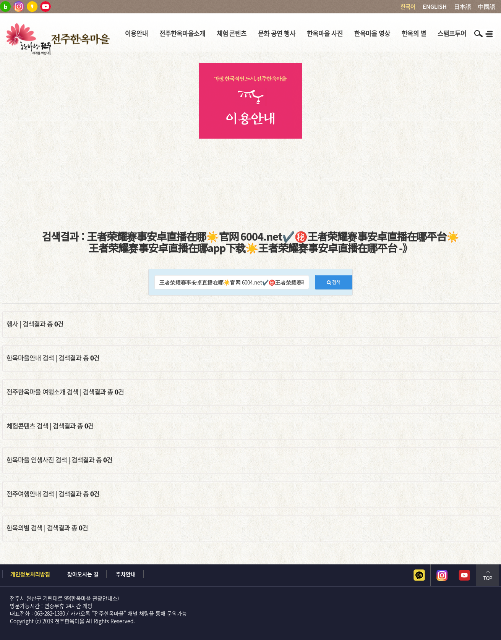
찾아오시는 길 (83, 574)
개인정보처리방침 (30, 574)
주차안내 (126, 574)
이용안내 (136, 33)
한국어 (407, 6)
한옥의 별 (414, 33)
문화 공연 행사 (276, 33)
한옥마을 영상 (372, 33)
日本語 (462, 6)
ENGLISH (435, 6)
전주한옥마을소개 (182, 33)
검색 (333, 282)
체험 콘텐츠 (232, 33)
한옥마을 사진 (325, 33)
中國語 (486, 6)
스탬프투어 (452, 33)
